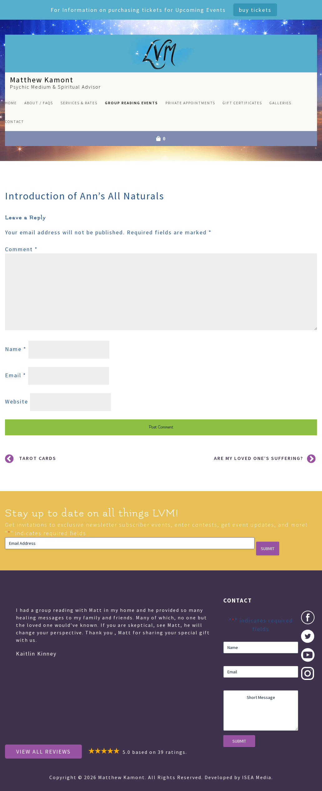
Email (15, 375)
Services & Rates (79, 102)
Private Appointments (190, 102)
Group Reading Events (131, 102)
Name (16, 349)
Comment (21, 249)
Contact (14, 121)
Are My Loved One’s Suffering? (258, 458)
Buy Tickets (255, 9)
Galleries (280, 102)
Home (11, 102)
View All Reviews (43, 751)
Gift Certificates (242, 102)
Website (16, 401)
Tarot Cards (37, 458)
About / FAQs (38, 102)
